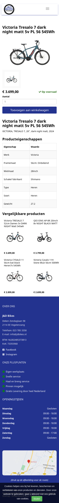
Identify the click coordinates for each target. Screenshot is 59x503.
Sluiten (37, 499)
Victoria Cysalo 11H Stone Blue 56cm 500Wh (46, 261)
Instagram (10, 354)
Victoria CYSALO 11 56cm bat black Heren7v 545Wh (14, 262)
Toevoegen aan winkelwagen (29, 110)
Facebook (9, 349)
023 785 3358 (20, 330)
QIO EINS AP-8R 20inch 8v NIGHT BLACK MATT (46, 222)
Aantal (5, 96)
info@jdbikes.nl (18, 334)
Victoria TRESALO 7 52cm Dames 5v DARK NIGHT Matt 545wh (16, 223)
